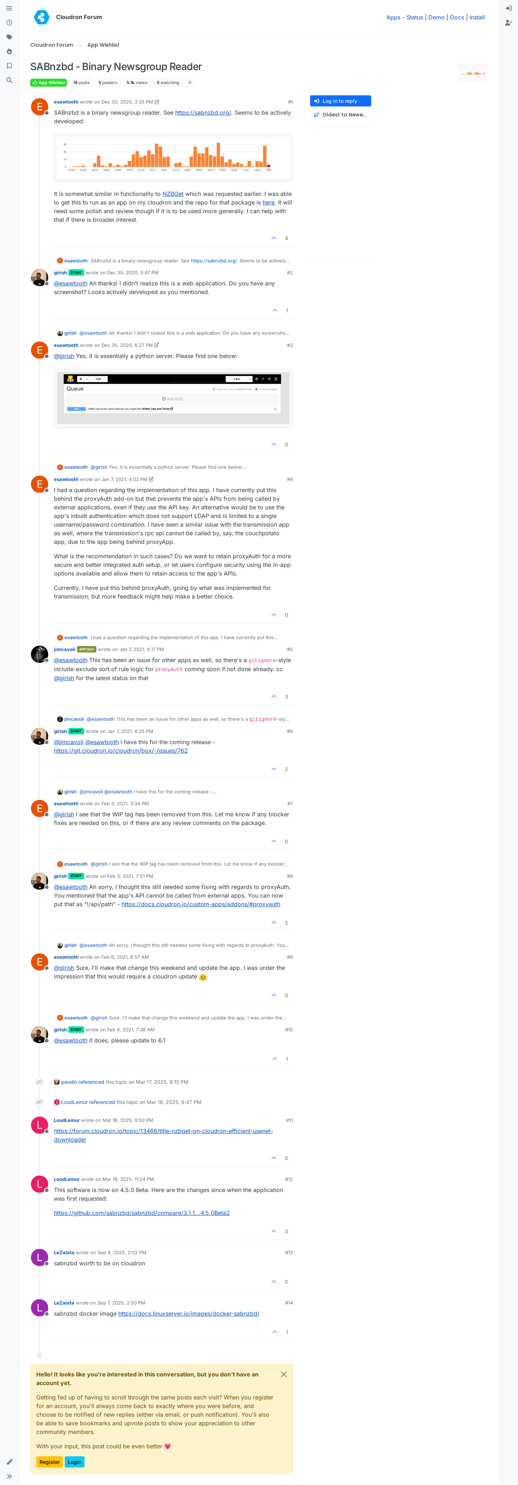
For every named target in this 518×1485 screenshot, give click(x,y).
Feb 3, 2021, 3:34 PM (125, 803)
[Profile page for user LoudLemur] (39, 1125)
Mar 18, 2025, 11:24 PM (128, 1179)
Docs (457, 17)
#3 (290, 345)
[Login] (508, 8)
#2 (290, 272)
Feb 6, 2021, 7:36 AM (131, 1029)
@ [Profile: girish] (64, 355)
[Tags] (9, 37)
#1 (290, 102)
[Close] (283, 1374)
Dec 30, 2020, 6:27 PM (127, 345)
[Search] (9, 80)
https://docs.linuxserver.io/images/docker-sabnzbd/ (188, 1313)
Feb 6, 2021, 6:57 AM (125, 957)
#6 (290, 731)
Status (414, 17)
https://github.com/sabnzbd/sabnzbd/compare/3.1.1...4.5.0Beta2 (142, 1212)
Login (74, 1462)
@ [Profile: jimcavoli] (68, 742)
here (268, 202)
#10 (289, 1029)
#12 (289, 1179)
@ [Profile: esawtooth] (70, 283)
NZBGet (173, 193)
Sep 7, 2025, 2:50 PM (121, 1303)
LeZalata (64, 1252)
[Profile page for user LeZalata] (39, 1257)
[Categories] (9, 8)
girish (60, 272)
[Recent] (9, 23)
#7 (290, 803)
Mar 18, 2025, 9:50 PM (128, 1120)
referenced (91, 1082)
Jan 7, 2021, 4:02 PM (124, 479)
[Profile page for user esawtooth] (39, 106)
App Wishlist (48, 82)
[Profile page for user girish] (39, 277)
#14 (289, 1303)
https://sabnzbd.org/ (203, 112)
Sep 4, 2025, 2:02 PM (121, 1252)
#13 (289, 1252)
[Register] (508, 23)
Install (477, 17)
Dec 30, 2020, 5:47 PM (133, 272)
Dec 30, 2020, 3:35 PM (127, 102)
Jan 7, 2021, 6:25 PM (130, 731)
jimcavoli (65, 649)
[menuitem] (508, 8)
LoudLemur (74, 1102)
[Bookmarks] (9, 66)
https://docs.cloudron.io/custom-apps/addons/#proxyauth (201, 904)
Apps (393, 17)
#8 (290, 876)
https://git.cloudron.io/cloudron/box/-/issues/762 (121, 750)
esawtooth (66, 102)
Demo (436, 17)
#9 (290, 957)
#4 (290, 479)
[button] (9, 1462)
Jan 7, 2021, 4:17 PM (141, 649)
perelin (69, 1082)
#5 (290, 649)
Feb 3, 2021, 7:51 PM (130, 876)
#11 (289, 1120)
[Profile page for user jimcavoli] (39, 654)
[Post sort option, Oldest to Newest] (340, 114)
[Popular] (9, 52)
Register (50, 1462)
